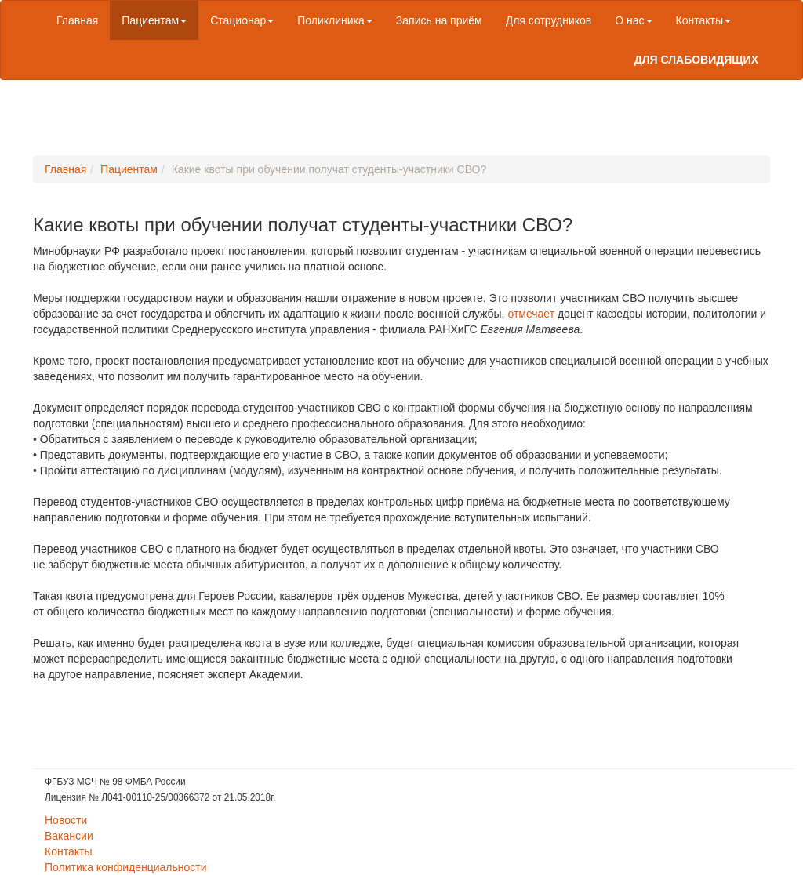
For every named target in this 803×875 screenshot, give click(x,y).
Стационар (242, 20)
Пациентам (154, 20)
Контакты (703, 20)
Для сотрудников (549, 20)
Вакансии (69, 836)
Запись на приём (439, 20)
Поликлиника (334, 20)
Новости (66, 820)
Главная (77, 20)
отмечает (530, 313)
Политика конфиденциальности (126, 867)
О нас (633, 20)
